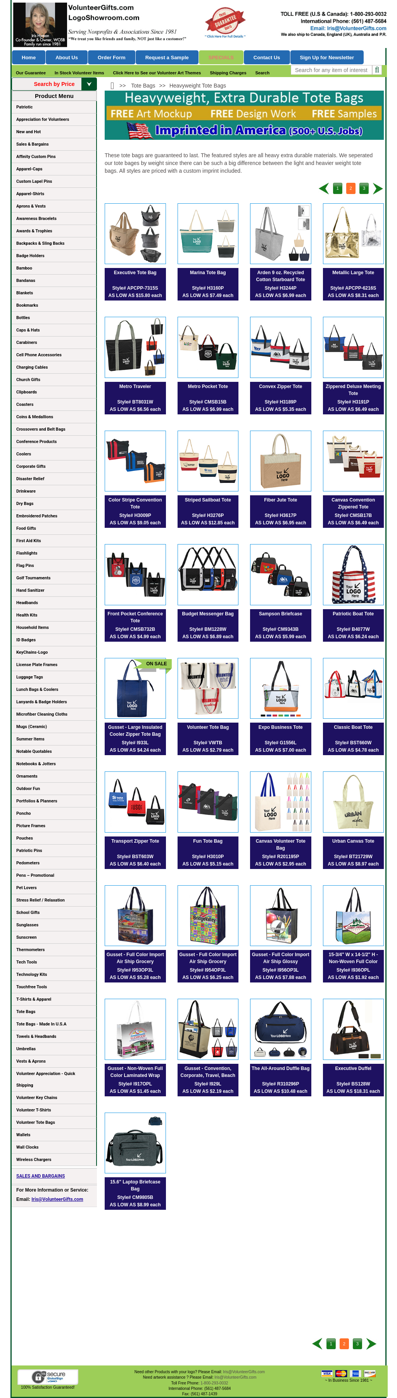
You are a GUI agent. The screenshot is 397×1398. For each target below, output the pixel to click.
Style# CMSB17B (353, 515)
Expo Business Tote (281, 727)
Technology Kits (31, 974)
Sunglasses (27, 924)
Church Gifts (28, 379)
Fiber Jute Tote (280, 500)
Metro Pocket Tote (208, 386)
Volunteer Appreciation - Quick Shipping (45, 1079)
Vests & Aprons (31, 1061)
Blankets (24, 292)
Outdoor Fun (28, 788)
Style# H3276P (208, 515)
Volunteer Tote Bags (35, 1122)
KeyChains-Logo (32, 652)
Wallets (23, 1134)
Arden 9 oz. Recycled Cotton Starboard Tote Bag (280, 279)
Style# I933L (135, 742)
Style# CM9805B (135, 1197)
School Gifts (28, 912)
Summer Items (30, 739)
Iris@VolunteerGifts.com (57, 1199)
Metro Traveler (135, 386)
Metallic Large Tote (353, 272)
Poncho (23, 813)
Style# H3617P (281, 515)
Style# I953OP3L (135, 970)
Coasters (24, 404)
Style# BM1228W (208, 629)
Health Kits (26, 615)
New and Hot (28, 131)
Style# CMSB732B (135, 629)
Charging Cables (32, 367)
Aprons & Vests (31, 206)
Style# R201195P (280, 856)
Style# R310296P (280, 1084)
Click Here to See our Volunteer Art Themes (157, 72)
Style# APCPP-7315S (135, 288)
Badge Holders (30, 255)
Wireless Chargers (33, 1159)
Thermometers (30, 949)
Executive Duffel (353, 1068)
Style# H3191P (353, 402)
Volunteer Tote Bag (208, 727)
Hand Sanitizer (30, 590)
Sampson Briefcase (280, 614)
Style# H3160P (208, 288)
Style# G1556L (281, 742)
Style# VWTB (207, 742)
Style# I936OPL (353, 970)
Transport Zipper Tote (135, 841)
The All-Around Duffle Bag (281, 1068)
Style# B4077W (353, 629)
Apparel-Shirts (30, 193)
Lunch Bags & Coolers (37, 689)
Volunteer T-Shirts (33, 1110)
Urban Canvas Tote (353, 841)
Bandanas (25, 280)
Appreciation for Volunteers (53, 120)
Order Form (112, 57)
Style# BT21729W (353, 856)
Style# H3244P (281, 288)
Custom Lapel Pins (34, 181)
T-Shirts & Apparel (33, 999)
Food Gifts (53, 529)
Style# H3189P (281, 402)
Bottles (23, 317)
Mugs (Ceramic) (31, 726)
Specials (221, 57)
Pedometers (28, 863)
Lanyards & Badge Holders (41, 701)
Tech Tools (26, 962)
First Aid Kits (28, 540)
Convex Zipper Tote (280, 386)
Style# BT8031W (135, 402)
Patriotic (24, 107)
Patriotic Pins (29, 850)
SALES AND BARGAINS (40, 1176)
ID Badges (26, 639)
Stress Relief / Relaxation (40, 900)
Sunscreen (26, 937)
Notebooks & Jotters (36, 763)
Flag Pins (25, 565)
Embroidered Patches (36, 516)
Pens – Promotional (35, 875)
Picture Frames (30, 825)
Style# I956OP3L (280, 970)
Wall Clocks (27, 1147)
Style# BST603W (135, 856)
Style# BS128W (353, 1084)
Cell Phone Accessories (39, 354)
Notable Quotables (34, 751)
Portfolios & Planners (36, 801)
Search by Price (65, 84)
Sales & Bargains (32, 144)
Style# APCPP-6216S (353, 288)
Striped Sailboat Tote (208, 500)
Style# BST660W (353, 742)
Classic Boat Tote (353, 727)
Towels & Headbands (36, 1036)
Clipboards (26, 392)
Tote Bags (53, 1013)
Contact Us (267, 57)
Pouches (24, 838)
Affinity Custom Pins (53, 158)
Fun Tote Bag (208, 841)
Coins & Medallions (34, 416)
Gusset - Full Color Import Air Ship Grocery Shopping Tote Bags (135, 961)
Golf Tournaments (33, 577)
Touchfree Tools (31, 986)
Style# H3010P (208, 856)
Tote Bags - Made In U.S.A (41, 1024)
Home (29, 57)
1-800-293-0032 (214, 1383)
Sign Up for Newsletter (327, 57)
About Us (66, 57)
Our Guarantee (31, 72)
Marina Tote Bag (208, 272)
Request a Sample (167, 57)
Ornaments (27, 776)
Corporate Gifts (31, 466)
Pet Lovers (26, 887)
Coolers (23, 454)
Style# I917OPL (135, 1084)
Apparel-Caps (29, 169)
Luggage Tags (29, 677)
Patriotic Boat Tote (353, 614)
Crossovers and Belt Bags (41, 429)
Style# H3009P (135, 515)
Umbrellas (26, 1048)
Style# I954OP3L (208, 970)
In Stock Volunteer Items (79, 72)
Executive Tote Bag (135, 272)
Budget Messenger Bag (208, 614)
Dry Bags (24, 503)
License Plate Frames (36, 664)
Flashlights (26, 553)
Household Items (32, 627)
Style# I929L (208, 1084)
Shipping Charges (228, 72)
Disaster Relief (30, 478)
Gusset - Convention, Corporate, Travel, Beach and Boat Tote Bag (208, 1075)
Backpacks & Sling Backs (40, 243)
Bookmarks (27, 305)
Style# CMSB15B (207, 402)
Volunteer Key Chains (36, 1097)
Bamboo (24, 268)
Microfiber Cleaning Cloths (41, 714)
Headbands (27, 602)
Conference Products (53, 443)
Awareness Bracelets (36, 218)
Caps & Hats (28, 330)
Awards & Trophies (53, 232)
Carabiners (26, 342)
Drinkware (26, 491)
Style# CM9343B (280, 629)
